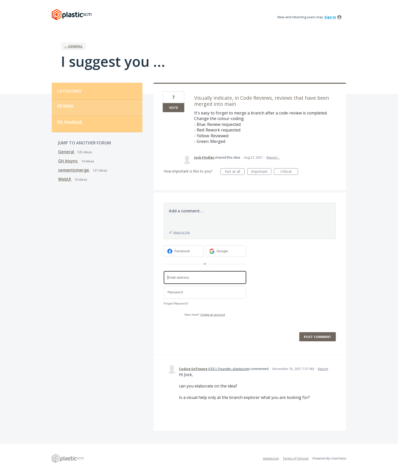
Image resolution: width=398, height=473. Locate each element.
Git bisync (68, 161)
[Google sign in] (226, 251)
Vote (173, 107)
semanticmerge (74, 170)
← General (73, 46)
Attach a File (181, 232)
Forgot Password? (176, 304)
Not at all (235, 172)
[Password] (205, 292)
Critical (289, 172)
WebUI (65, 179)
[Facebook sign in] (184, 251)
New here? (205, 315)
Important (261, 172)
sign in (330, 17)
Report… (273, 157)
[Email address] (205, 277)
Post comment (317, 336)
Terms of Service (296, 458)
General (66, 152)
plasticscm (271, 458)
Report (323, 368)
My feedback (69, 122)
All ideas (65, 105)
